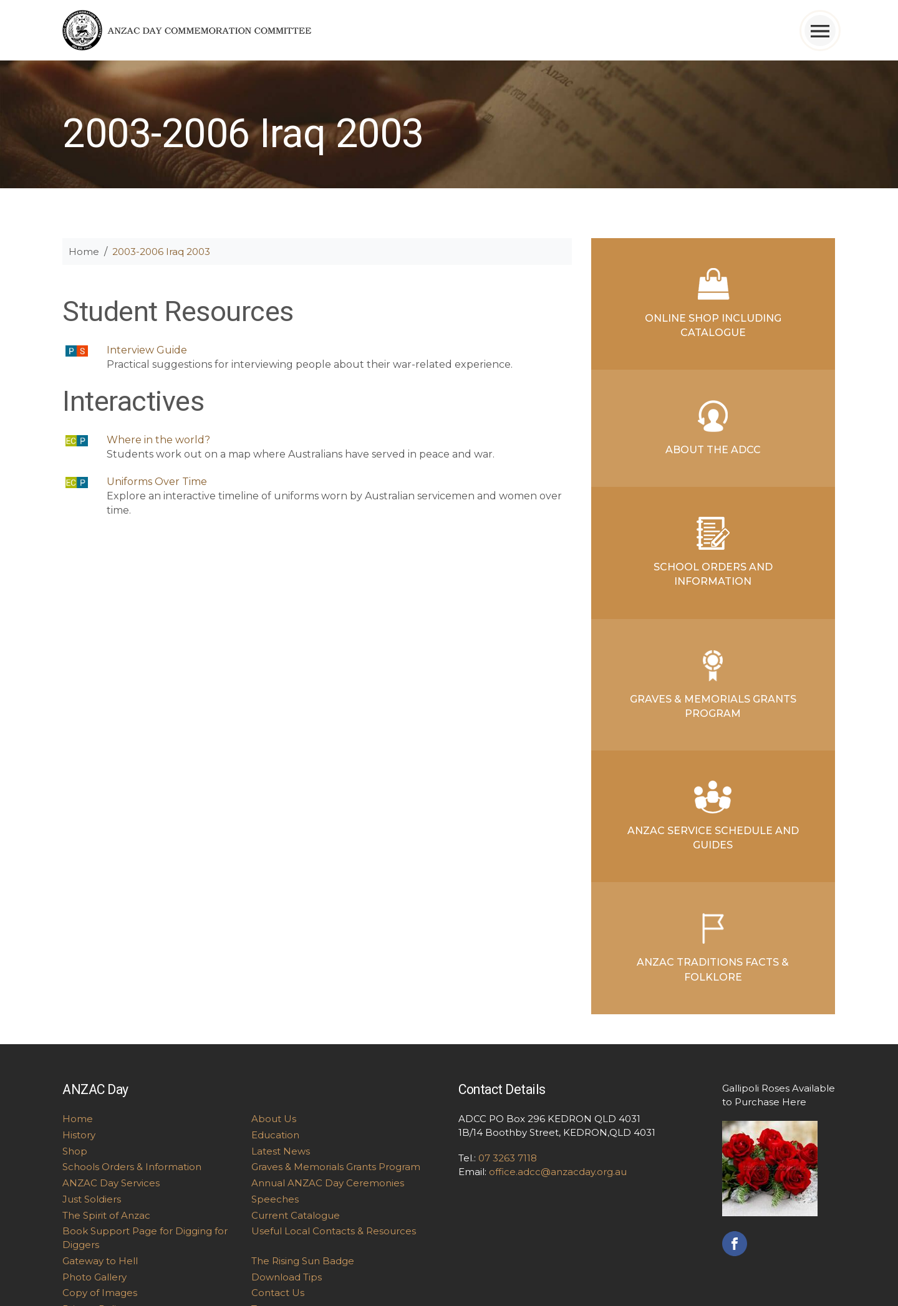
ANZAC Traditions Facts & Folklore (713, 947)
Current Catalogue (295, 1215)
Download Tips (286, 1277)
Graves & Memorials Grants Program (713, 684)
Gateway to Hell (100, 1261)
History (78, 1135)
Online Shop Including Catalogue (713, 303)
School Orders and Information (713, 552)
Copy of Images (99, 1293)
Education (275, 1135)
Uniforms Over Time (157, 481)
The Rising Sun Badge (302, 1261)
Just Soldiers (91, 1199)
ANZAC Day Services (111, 1183)
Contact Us (277, 1293)
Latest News (280, 1151)
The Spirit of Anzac (106, 1215)
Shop (74, 1151)
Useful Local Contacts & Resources (333, 1231)
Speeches (275, 1199)
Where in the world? (158, 440)
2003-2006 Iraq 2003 (161, 251)
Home (84, 251)
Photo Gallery (94, 1277)
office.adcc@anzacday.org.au (558, 1172)
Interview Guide (147, 350)
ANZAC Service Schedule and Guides (713, 815)
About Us (273, 1119)
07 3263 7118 (507, 1158)
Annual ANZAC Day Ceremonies (327, 1183)
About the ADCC (713, 428)
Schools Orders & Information (131, 1167)
